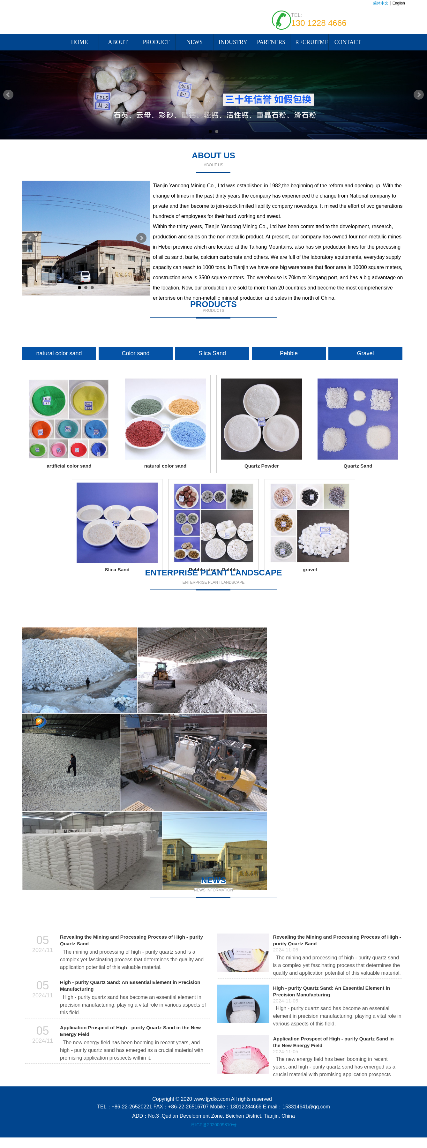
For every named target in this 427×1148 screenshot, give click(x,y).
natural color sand (59, 353)
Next (419, 95)
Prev (8, 95)
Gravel (365, 353)
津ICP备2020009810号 (213, 1124)
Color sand (135, 353)
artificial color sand (69, 466)
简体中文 (380, 3)
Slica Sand (212, 353)
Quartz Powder (261, 466)
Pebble (289, 353)
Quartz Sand (358, 466)
